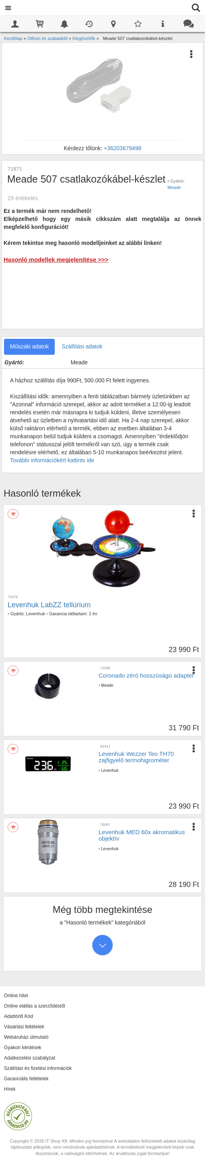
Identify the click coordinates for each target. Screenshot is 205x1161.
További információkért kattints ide (52, 460)
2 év (93, 613)
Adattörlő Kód (18, 1016)
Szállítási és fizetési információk (38, 1068)
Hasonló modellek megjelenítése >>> (56, 259)
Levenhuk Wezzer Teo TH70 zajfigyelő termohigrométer (136, 757)
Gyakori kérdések (22, 1047)
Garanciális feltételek (26, 1078)
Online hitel (16, 995)
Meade (174, 187)
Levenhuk (35, 613)
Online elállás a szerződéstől (34, 1006)
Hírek (10, 1089)
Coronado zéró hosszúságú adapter (146, 675)
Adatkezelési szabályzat (29, 1058)
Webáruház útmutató (26, 1037)
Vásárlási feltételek (24, 1027)
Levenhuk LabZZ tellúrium (49, 605)
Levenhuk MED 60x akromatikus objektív (142, 835)
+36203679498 (122, 148)
